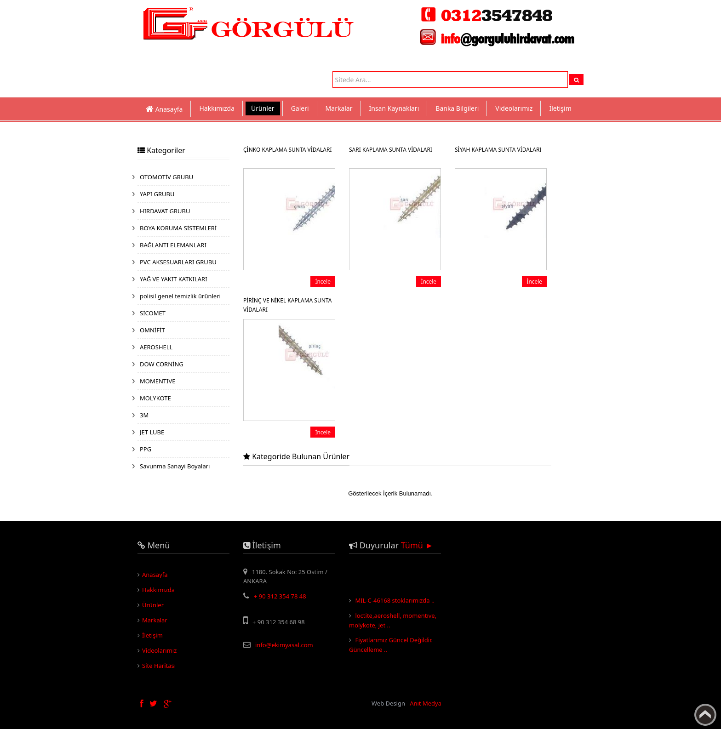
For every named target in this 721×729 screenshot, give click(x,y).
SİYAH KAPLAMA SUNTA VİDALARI (498, 150)
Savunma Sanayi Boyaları (175, 466)
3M (144, 415)
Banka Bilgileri (457, 108)
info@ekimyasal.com (284, 645)
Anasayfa (155, 574)
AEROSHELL (156, 347)
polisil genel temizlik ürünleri (180, 296)
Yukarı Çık (705, 714)
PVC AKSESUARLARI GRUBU (178, 262)
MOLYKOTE (155, 398)
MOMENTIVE (158, 381)
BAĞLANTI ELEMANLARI (173, 245)
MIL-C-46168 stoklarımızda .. (395, 602)
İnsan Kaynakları (394, 108)
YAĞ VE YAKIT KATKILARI (173, 279)
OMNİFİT (152, 330)
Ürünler (263, 108)
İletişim (560, 108)
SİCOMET (153, 313)
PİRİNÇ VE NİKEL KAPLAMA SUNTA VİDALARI (287, 304)
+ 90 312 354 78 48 (280, 596)
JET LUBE (152, 432)
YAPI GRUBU (157, 194)
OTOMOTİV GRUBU (166, 177)
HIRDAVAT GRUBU (165, 211)
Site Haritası (159, 665)
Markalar (339, 108)
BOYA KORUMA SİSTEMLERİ (178, 228)
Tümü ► (417, 545)
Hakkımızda (217, 108)
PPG (145, 449)
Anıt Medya (425, 703)
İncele (323, 281)
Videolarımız (513, 108)
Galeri (300, 108)
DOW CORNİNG (161, 364)
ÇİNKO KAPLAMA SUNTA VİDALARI (287, 150)
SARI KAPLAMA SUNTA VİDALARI (390, 150)
